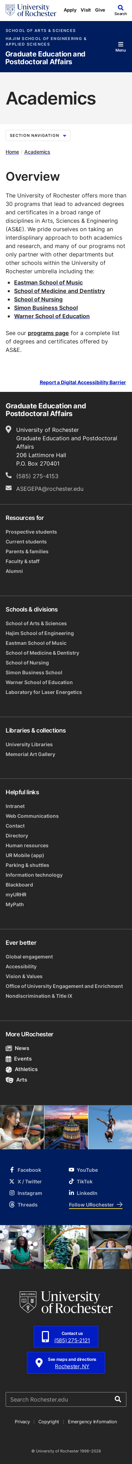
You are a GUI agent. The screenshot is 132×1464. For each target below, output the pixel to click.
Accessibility (21, 966)
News (17, 1048)
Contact (15, 825)
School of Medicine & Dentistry (42, 652)
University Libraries (29, 744)
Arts (16, 1079)
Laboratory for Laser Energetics (44, 692)
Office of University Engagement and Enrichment (64, 986)
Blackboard (19, 884)
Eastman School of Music (48, 282)
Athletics (22, 1069)
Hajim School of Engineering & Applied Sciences (46, 41)
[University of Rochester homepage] (31, 10)
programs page (48, 333)
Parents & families (27, 551)
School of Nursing (27, 662)
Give (100, 10)
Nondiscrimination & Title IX (39, 995)
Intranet (15, 806)
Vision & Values (24, 976)
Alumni (14, 571)
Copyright (48, 1421)
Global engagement (29, 956)
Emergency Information (92, 1421)
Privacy (22, 1421)
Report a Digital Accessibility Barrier (83, 383)
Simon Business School (34, 672)
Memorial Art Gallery (30, 754)
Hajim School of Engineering (40, 633)
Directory (17, 835)
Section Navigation (38, 135)
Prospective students (31, 531)
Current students (26, 541)
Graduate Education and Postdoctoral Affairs (45, 58)
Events (19, 1058)
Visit (86, 10)
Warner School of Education (39, 682)
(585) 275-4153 (37, 476)
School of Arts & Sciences (41, 30)
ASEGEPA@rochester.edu (49, 489)
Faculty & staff (22, 561)
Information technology (34, 874)
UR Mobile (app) (25, 855)
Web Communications (32, 816)
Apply (70, 10)
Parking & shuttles (27, 865)
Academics (37, 151)
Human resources (27, 845)
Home (12, 151)
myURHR (16, 894)
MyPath (15, 904)
